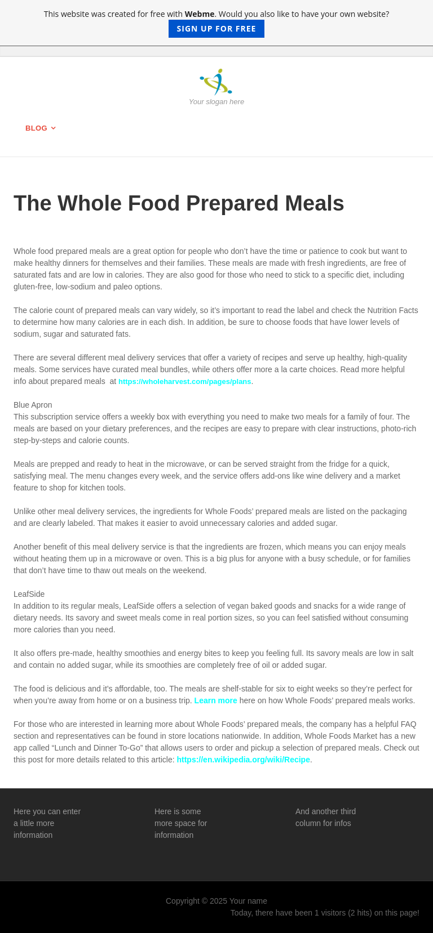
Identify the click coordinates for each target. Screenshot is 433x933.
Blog (36, 128)
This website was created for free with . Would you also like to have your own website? (217, 23)
